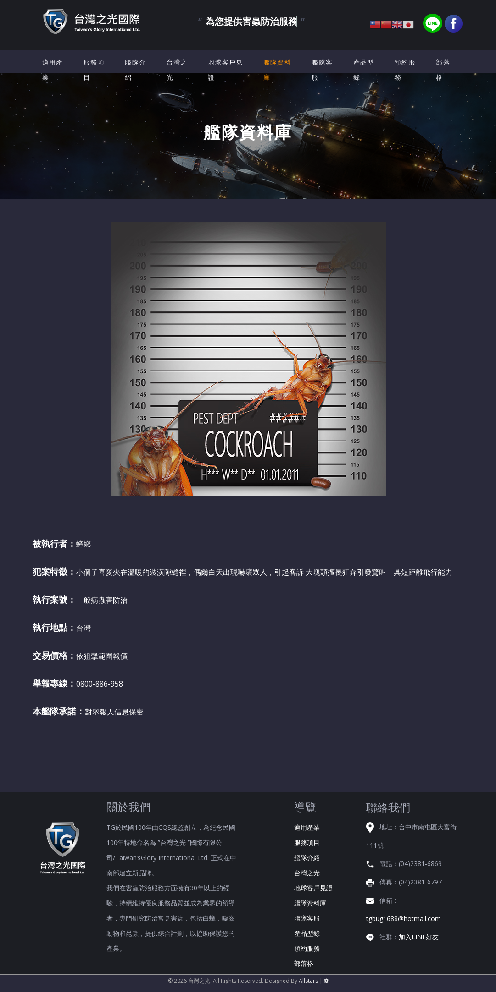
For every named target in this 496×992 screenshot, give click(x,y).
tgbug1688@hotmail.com (403, 918)
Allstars (308, 981)
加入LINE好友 (419, 936)
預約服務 (405, 70)
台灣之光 (177, 70)
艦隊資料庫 (277, 70)
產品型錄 (363, 70)
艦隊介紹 (135, 70)
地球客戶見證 (225, 70)
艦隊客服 (322, 70)
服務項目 (94, 70)
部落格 (443, 70)
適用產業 (52, 70)
